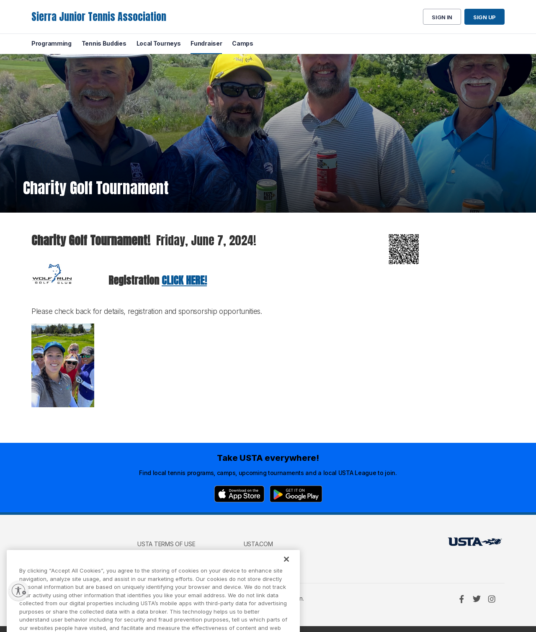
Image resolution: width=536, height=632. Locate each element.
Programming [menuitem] (51, 43)
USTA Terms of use (166, 543)
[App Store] (239, 494)
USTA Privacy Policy (167, 556)
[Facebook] (461, 599)
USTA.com (258, 543)
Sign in (442, 17)
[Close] (286, 568)
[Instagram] (491, 599)
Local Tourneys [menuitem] (159, 43)
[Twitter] (476, 599)
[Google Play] (296, 494)
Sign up (484, 17)
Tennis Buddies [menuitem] (104, 43)
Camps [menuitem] (242, 43)
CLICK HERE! (184, 280)
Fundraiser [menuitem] (206, 43)
